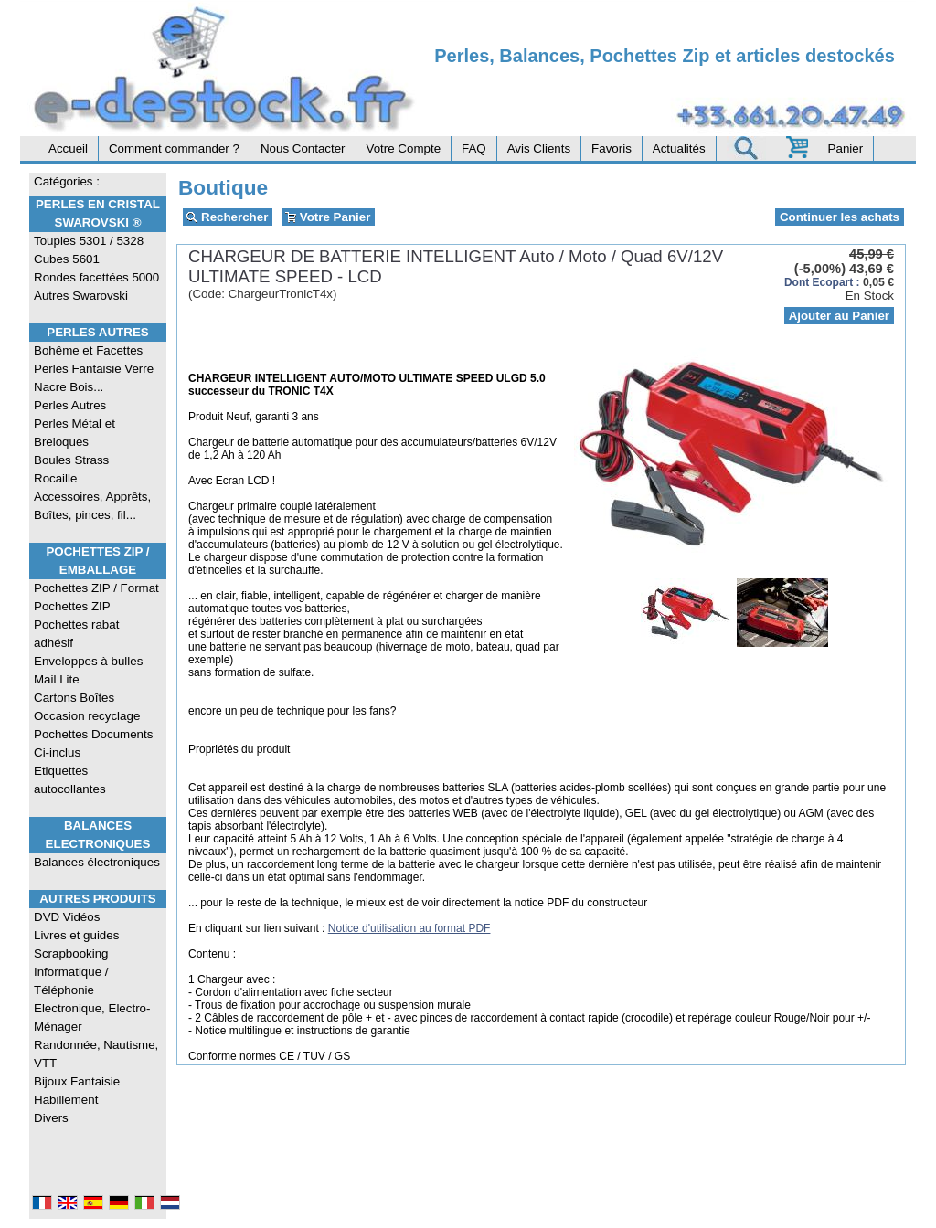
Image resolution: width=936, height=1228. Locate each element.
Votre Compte (404, 148)
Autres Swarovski (81, 295)
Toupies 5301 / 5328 (89, 241)
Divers (51, 1118)
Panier (846, 148)
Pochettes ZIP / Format (96, 588)
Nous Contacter (303, 148)
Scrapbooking (71, 953)
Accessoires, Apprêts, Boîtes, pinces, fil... (92, 506)
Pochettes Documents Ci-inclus (93, 743)
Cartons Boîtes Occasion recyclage (87, 707)
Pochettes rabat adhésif (76, 634)
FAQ (474, 148)
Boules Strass (71, 460)
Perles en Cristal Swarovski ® (98, 213)
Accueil (68, 148)
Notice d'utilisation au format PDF (409, 928)
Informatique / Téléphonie (71, 981)
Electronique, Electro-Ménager (92, 1017)
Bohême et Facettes (88, 350)
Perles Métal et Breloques (74, 433)
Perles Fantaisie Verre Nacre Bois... (94, 378)
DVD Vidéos (67, 917)
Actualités (679, 148)
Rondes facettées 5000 (96, 277)
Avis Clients (538, 148)
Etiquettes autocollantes (70, 780)
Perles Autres (97, 332)
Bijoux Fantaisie (77, 1081)
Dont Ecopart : (822, 282)
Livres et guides (76, 935)
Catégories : (67, 181)
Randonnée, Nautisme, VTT (96, 1054)
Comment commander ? (174, 148)
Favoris (611, 148)
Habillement (66, 1099)
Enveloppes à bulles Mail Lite (88, 670)
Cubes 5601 (67, 259)
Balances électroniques (97, 862)
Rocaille (55, 478)
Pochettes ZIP (72, 606)
